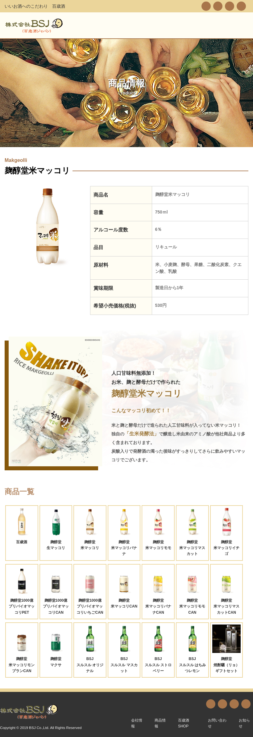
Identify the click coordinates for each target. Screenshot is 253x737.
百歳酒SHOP (183, 723)
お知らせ (244, 723)
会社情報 (136, 723)
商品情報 (160, 723)
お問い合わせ (217, 723)
